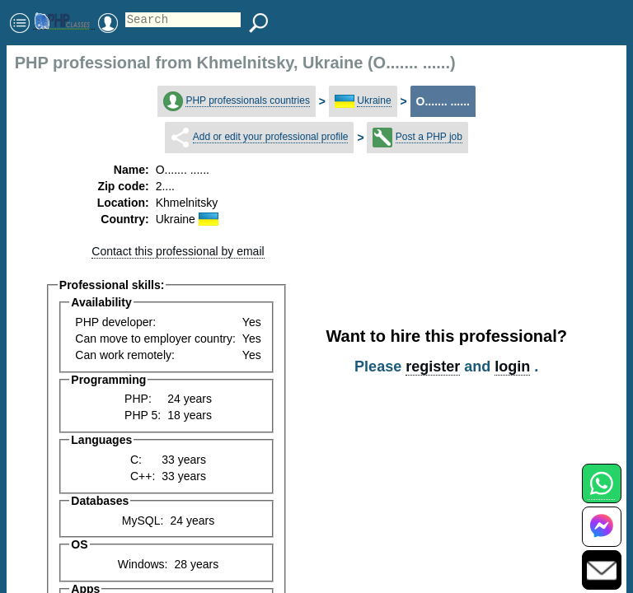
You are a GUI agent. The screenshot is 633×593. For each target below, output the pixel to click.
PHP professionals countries (247, 100)
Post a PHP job (429, 136)
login (512, 366)
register (433, 366)
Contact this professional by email (177, 251)
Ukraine (374, 100)
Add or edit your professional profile (271, 136)
